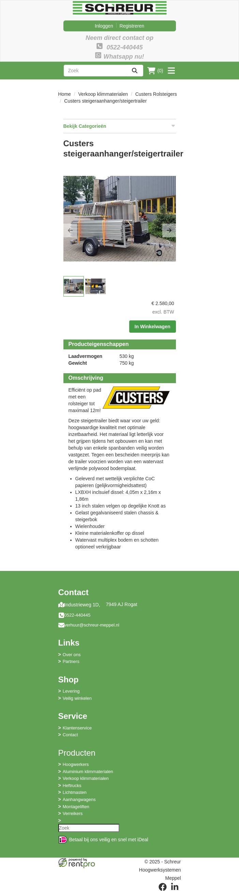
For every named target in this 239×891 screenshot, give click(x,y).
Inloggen (104, 26)
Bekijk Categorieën (119, 126)
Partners (71, 661)
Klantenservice (77, 727)
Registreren (132, 26)
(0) (155, 70)
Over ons (72, 654)
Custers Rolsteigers (156, 94)
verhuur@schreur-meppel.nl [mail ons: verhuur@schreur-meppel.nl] (91, 625)
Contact (70, 734)
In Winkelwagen (152, 326)
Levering (71, 691)
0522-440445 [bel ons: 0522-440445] (77, 615)
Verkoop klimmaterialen (103, 94)
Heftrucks (72, 785)
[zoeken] (134, 70)
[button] (70, 230)
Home (64, 94)
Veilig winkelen (77, 698)
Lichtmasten (75, 792)
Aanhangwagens (79, 799)
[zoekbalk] (95, 70)
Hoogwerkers (76, 764)
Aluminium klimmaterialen (88, 771)
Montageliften (76, 806)
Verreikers (73, 813)
